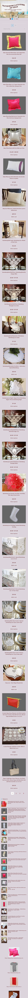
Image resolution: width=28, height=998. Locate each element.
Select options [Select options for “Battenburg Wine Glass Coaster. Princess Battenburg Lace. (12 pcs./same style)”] (14, 660)
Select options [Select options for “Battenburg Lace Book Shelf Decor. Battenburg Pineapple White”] (14, 469)
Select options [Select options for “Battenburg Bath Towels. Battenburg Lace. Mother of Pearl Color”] (14, 248)
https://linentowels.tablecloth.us (14, 986)
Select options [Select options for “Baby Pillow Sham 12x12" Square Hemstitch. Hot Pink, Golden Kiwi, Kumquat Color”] (14, 92)
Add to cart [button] (14, 216)
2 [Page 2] (16, 793)
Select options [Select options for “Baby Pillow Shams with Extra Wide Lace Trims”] (14, 154)
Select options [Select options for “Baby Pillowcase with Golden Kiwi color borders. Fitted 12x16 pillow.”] (14, 184)
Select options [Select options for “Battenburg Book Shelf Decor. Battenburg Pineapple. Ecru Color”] (14, 312)
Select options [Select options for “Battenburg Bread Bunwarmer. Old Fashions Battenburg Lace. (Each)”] (14, 344)
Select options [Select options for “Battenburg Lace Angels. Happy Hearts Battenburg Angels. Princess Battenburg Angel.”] (14, 406)
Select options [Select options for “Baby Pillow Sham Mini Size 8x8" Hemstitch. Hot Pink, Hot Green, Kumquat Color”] (14, 124)
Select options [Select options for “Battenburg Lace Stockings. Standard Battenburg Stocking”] (14, 533)
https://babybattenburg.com (14, 972)
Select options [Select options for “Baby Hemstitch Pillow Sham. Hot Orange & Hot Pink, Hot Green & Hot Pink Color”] (14, 60)
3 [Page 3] (19, 793)
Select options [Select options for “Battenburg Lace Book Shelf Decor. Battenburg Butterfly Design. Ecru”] (14, 438)
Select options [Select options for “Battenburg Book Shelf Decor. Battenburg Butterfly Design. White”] (14, 280)
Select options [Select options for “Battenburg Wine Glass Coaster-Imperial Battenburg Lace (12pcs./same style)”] (14, 629)
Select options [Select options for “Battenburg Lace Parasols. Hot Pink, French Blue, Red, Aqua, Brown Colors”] (14, 501)
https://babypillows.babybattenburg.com (14, 958)
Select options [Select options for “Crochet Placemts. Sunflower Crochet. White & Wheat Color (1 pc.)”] (14, 754)
